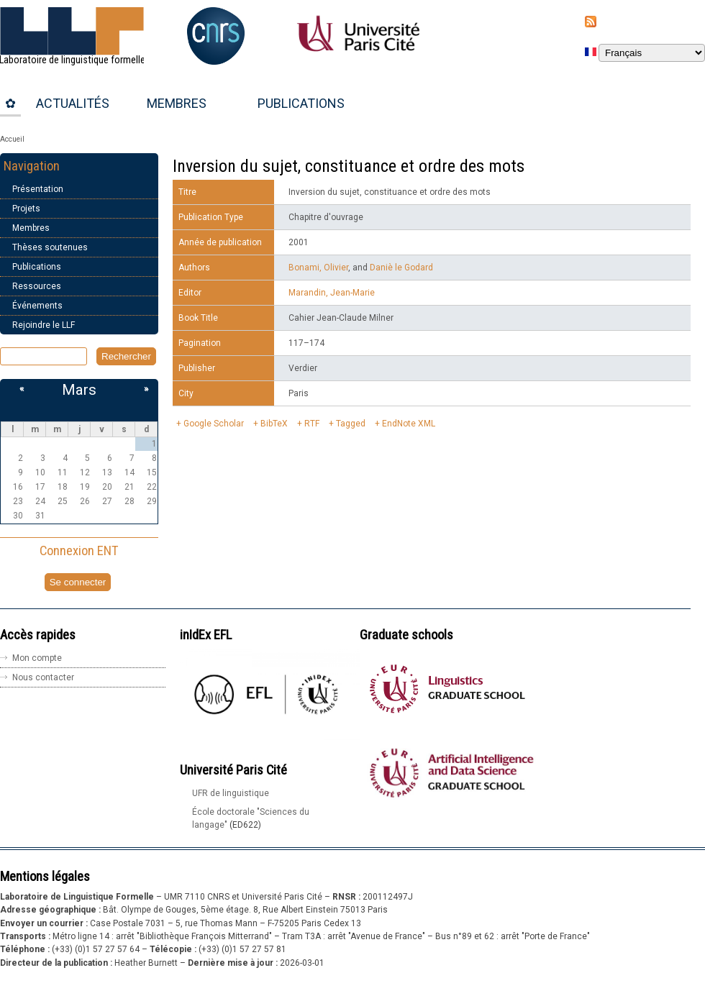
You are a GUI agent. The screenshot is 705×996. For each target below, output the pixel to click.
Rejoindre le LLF (43, 325)
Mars (79, 389)
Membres (176, 103)
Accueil (12, 139)
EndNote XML (408, 424)
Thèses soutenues (50, 247)
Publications (301, 103)
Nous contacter (43, 677)
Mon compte (37, 658)
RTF (311, 424)
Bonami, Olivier (318, 267)
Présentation (37, 189)
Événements (37, 306)
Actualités (72, 103)
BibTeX (274, 424)
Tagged (350, 424)
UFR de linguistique (230, 793)
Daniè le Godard (401, 267)
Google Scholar (213, 424)
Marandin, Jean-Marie (331, 293)
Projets (26, 209)
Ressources (36, 286)
